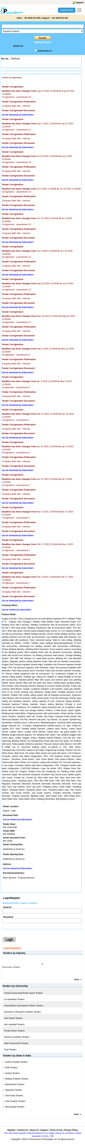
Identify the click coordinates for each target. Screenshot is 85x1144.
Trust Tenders (10, 1049)
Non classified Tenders (14, 1024)
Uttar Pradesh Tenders (15, 1101)
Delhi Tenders (11, 1067)
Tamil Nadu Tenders (14, 1095)
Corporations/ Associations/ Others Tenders (23, 1005)
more (76, 979)
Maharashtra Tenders (14, 1084)
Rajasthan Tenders (13, 1090)
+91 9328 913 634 (60, 18)
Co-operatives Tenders (14, 999)
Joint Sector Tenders (13, 1018)
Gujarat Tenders (12, 1073)
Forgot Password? (12, 948)
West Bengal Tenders (14, 1107)
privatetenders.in (44, 51)
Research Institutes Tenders (16, 1037)
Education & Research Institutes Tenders (22, 1012)
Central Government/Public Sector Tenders (23, 993)
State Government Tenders (16, 1043)
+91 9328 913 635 (31, 18)
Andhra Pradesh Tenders (16, 1062)
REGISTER (67, 10)
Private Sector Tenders (14, 1031)
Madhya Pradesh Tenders (16, 1079)
